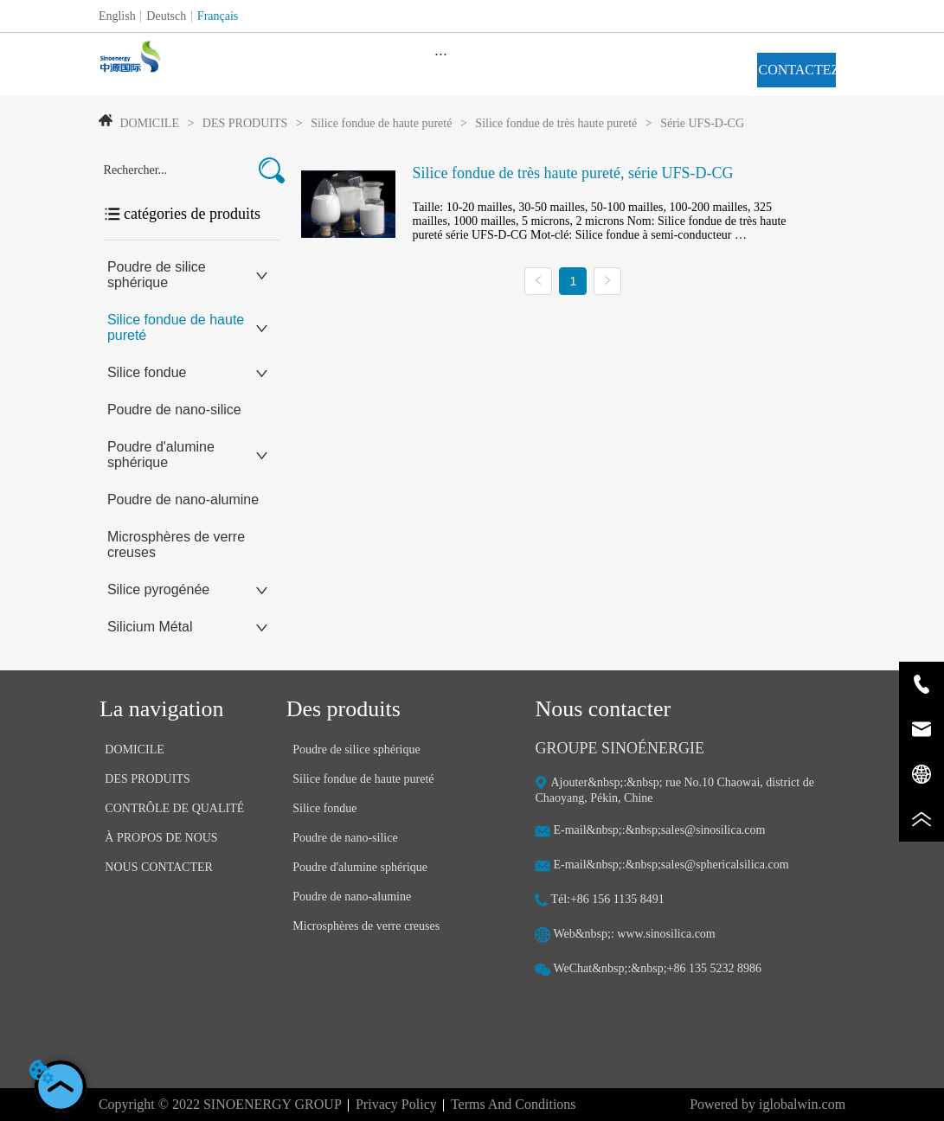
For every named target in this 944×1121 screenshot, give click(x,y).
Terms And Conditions (513, 1104)
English (117, 16)
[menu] (441, 53)
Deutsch (166, 16)
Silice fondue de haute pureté (381, 123)
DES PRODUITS (244, 123)
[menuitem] (441, 53)
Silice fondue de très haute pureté (556, 123)
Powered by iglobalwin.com (767, 1104)
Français (217, 16)
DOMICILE (149, 123)
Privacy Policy (396, 1104)
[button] (441, 54)
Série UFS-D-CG (701, 123)
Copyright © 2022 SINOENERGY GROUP (220, 1104)
